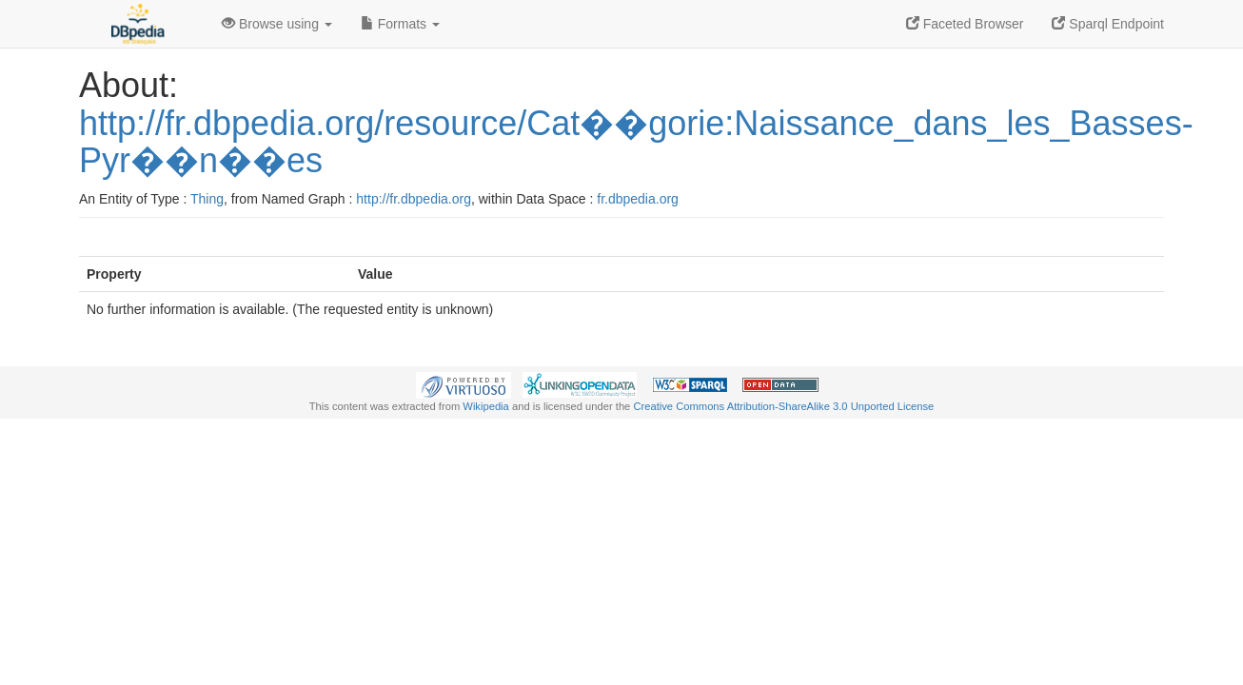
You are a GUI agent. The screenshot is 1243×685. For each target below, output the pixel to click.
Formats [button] (400, 23)
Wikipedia (486, 406)
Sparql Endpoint (1108, 23)
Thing (207, 198)
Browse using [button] (277, 23)
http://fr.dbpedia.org (413, 198)
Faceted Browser (965, 23)
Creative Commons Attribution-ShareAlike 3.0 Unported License (783, 406)
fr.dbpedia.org (638, 198)
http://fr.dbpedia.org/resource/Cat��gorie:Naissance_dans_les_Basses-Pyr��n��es (636, 142)
